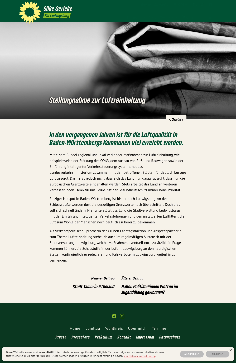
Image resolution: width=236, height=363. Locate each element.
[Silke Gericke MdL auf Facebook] (210, 5)
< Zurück (176, 119)
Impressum (145, 336)
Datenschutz (169, 336)
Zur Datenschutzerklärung (140, 355)
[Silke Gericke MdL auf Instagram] (215, 5)
